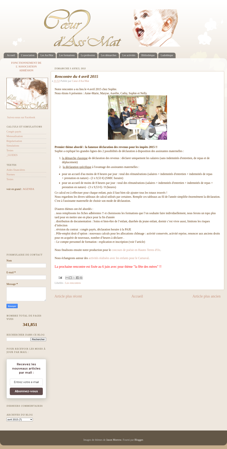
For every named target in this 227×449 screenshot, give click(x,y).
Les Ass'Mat (46, 55)
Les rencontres (73, 282)
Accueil (11, 55)
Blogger (139, 439)
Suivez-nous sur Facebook (20, 117)
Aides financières (15, 169)
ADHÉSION (26, 70)
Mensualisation (14, 136)
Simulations (12, 145)
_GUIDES (12, 155)
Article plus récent (68, 296)
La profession (88, 55)
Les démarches (108, 55)
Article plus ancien (206, 296)
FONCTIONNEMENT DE (26, 62)
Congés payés (13, 131)
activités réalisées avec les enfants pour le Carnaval (119, 258)
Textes (9, 150)
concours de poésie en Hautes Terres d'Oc (136, 249)
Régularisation (14, 141)
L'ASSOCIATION (26, 66)
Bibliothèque (148, 55)
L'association (28, 55)
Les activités (128, 55)
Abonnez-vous (26, 391)
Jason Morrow (113, 439)
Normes (10, 174)
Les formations (67, 55)
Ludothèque (167, 55)
